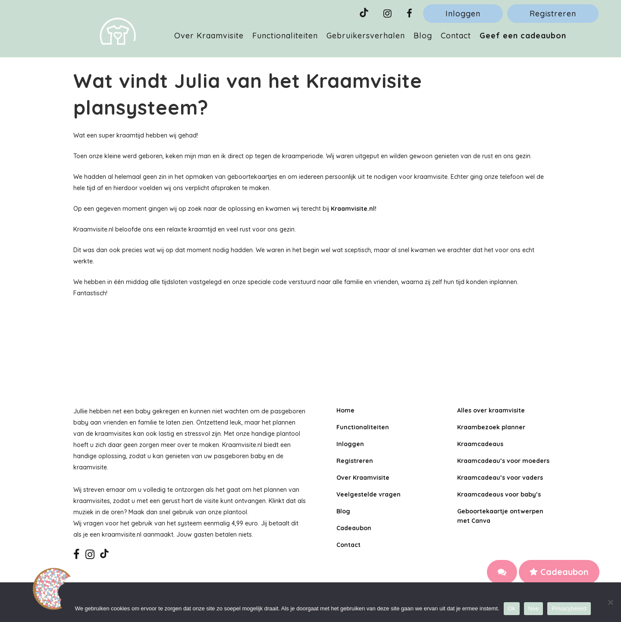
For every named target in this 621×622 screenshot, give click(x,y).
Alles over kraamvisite (491, 410)
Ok (511, 608)
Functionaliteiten (362, 427)
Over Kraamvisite (362, 477)
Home (345, 410)
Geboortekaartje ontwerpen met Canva (500, 516)
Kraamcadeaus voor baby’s (499, 494)
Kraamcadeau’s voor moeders (503, 461)
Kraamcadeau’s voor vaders (500, 477)
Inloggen (462, 14)
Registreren (553, 14)
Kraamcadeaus (480, 444)
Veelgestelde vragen (368, 494)
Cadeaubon (559, 571)
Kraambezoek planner (491, 427)
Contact (348, 545)
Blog (343, 511)
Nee (533, 608)
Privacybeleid (569, 608)
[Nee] (610, 602)
